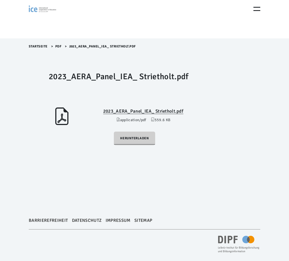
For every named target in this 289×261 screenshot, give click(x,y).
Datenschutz (87, 220)
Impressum (118, 220)
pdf (58, 46)
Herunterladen (134, 138)
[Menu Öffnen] (256, 8)
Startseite (38, 46)
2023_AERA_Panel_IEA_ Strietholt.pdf (143, 111)
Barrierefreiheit (48, 220)
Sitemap (143, 220)
